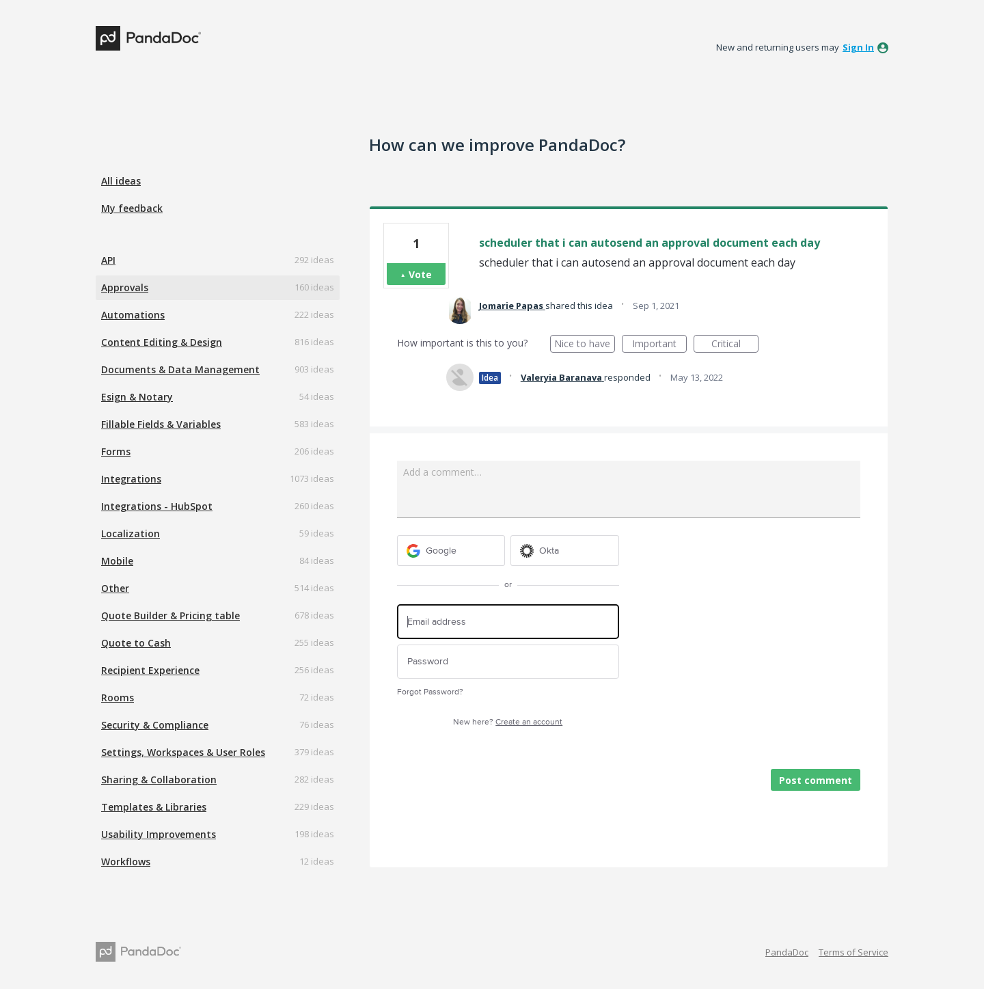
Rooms (117, 697)
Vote (420, 274)
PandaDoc (786, 952)
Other (115, 588)
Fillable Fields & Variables (161, 424)
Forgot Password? (430, 692)
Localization (130, 533)
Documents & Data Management (180, 369)
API (108, 260)
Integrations (131, 478)
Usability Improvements (158, 834)
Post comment (815, 780)
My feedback (132, 208)
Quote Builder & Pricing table (170, 615)
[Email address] (508, 621)
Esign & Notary (137, 396)
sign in (858, 47)
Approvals (124, 287)
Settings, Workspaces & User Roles (183, 752)
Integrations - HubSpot (157, 506)
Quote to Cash (136, 642)
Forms (116, 451)
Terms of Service (853, 952)
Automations (133, 314)
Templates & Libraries (153, 806)
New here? (507, 722)
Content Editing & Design (161, 342)
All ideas (121, 180)
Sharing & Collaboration (159, 779)
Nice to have (584, 345)
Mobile (117, 560)
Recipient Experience (150, 670)
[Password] (508, 662)
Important (659, 345)
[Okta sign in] (564, 550)
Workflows (125, 861)
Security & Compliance (154, 724)
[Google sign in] (451, 550)
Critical (734, 345)
